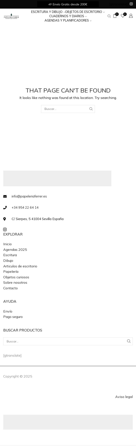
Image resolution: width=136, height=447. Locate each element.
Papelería (10, 271)
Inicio (7, 244)
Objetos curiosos (16, 277)
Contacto (10, 288)
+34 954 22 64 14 (25, 207)
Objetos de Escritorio (85, 12)
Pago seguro (13, 316)
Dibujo (8, 260)
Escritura (10, 255)
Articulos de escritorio (20, 266)
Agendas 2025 (15, 249)
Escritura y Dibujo (48, 12)
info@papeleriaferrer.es (29, 196)
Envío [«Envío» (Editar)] (7, 311)
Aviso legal (124, 397)
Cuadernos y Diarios (68, 16)
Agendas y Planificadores (68, 20)
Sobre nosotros (15, 282)
